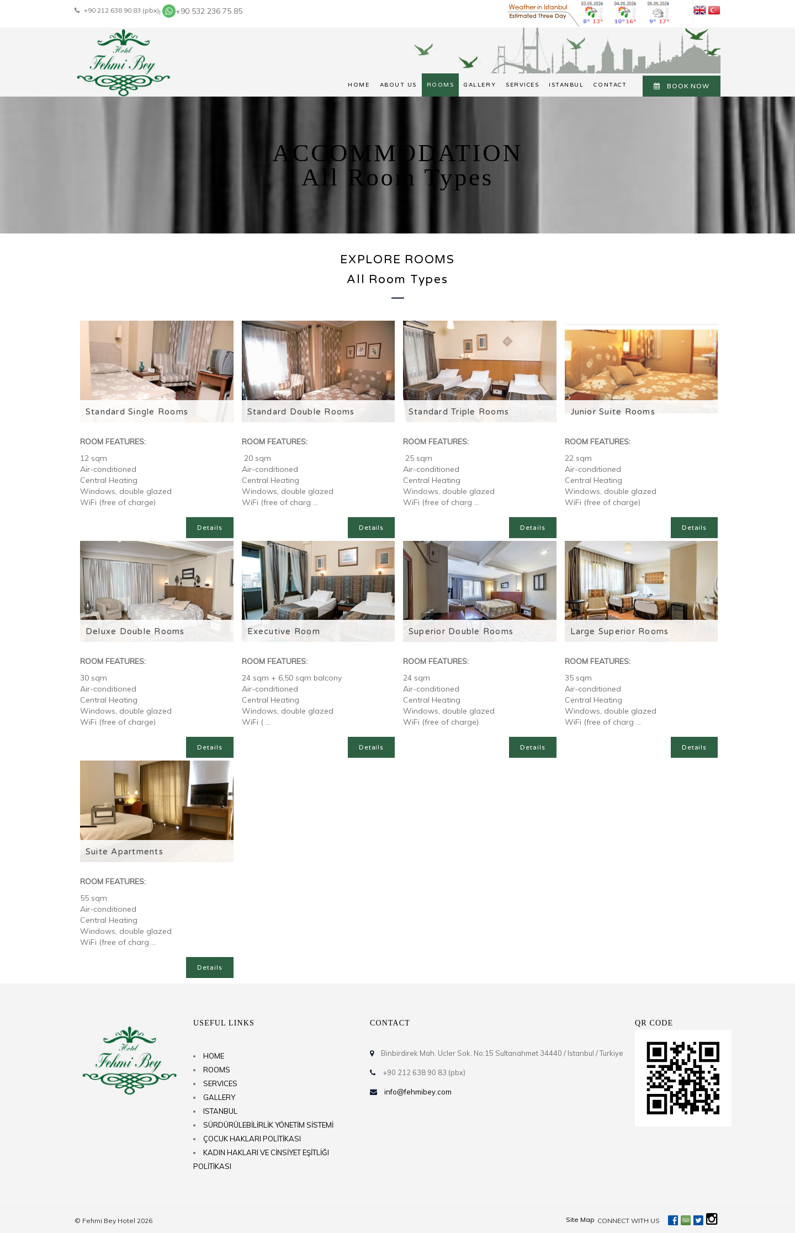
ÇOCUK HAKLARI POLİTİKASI (252, 1138)
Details (209, 528)
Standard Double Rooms (301, 412)
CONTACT (610, 85)
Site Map (580, 1219)
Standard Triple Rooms (459, 412)
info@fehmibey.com (418, 1091)
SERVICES (522, 85)
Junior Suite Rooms (612, 412)
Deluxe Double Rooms (135, 631)
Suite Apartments (124, 852)
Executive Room (283, 631)
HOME (358, 85)
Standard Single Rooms (137, 412)
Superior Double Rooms (461, 631)
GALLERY (480, 85)
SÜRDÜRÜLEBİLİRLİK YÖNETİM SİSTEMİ (268, 1124)
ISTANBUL (566, 85)
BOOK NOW (681, 86)
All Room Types (397, 279)
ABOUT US (398, 85)
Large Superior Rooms (619, 631)
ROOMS (440, 85)
